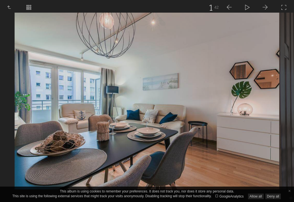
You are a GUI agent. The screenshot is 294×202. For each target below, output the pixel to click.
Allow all (256, 196)
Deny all (273, 196)
